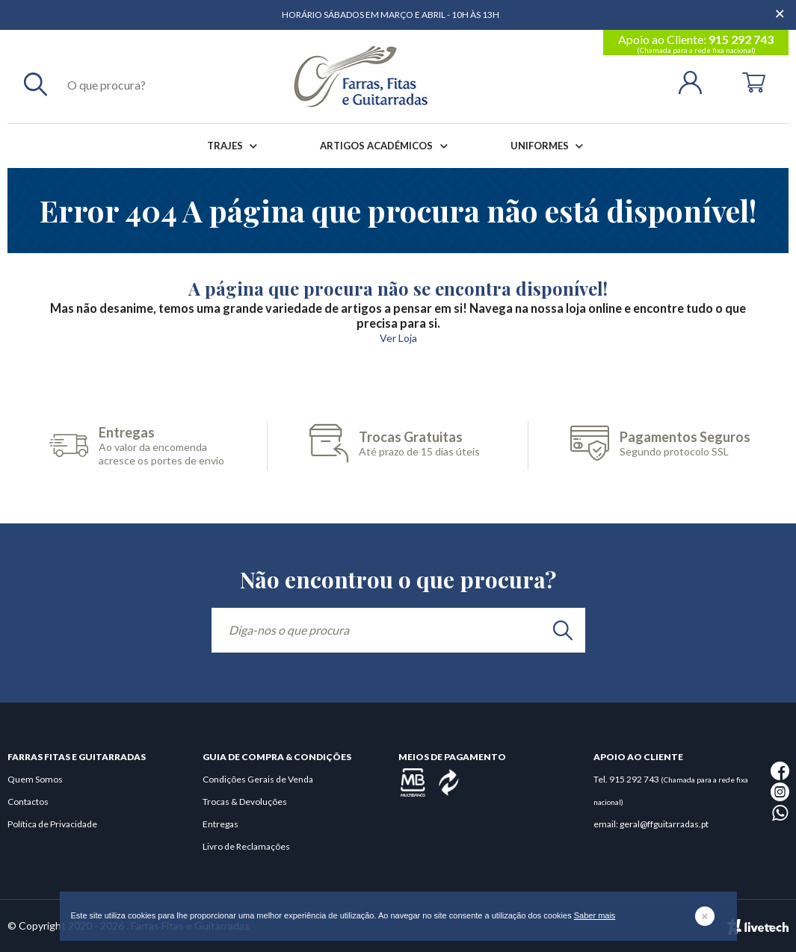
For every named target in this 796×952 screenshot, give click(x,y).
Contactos (28, 801)
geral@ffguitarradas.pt (664, 824)
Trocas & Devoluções (245, 801)
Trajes (235, 146)
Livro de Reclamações (246, 846)
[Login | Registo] (696, 81)
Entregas (220, 824)
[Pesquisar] (35, 83)
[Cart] (754, 81)
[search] (562, 630)
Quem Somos (35, 779)
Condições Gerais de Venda (258, 779)
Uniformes (549, 146)
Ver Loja (398, 338)
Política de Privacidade (52, 824)
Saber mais (595, 915)
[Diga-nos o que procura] (398, 630)
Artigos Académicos (386, 146)
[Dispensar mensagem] (781, 7)
